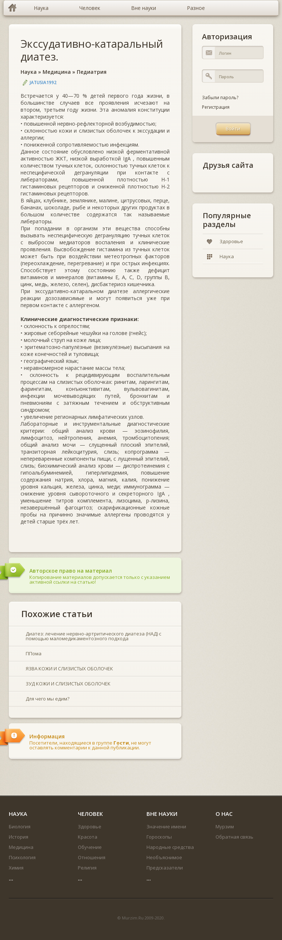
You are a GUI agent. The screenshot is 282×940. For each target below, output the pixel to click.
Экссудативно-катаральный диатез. (92, 50)
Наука (29, 71)
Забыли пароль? (220, 97)
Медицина (57, 71)
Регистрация (215, 107)
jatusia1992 (43, 82)
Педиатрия (91, 71)
